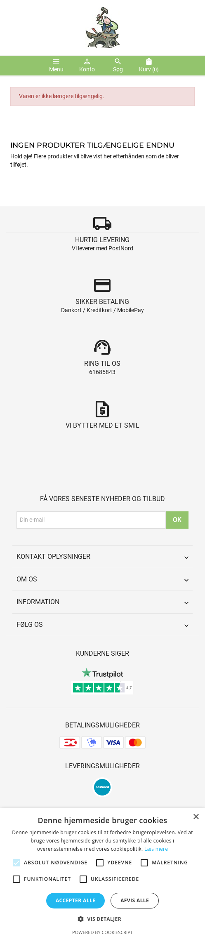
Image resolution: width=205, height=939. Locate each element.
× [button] (196, 817)
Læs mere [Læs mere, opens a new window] (156, 848)
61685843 (102, 372)
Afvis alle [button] (134, 900)
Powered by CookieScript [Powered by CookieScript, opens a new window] (102, 932)
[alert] (102, 873)
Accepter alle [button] (75, 900)
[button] (102, 919)
